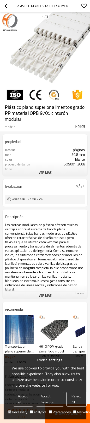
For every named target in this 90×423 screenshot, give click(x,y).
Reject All (76, 399)
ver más (45, 172)
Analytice (38, 411)
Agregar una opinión (27, 199)
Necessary (17, 411)
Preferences (60, 411)
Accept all (23, 399)
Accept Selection (47, 399)
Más (79, 186)
